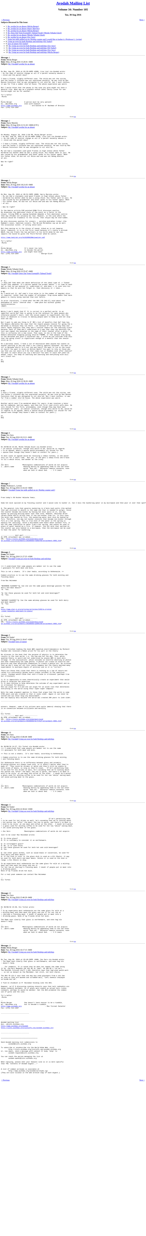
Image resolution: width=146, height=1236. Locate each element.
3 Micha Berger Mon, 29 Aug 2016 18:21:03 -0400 (17, 200)
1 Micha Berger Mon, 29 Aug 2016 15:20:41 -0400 (17, 61)
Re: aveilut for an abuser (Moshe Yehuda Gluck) (26, 35)
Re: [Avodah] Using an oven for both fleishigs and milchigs (31, 838)
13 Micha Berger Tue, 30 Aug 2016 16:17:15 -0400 (16, 1078)
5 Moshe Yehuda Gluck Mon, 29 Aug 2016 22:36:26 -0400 (17, 428)
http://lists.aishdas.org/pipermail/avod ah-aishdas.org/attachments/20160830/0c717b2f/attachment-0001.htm (31, 818)
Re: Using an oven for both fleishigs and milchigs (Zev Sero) (32, 46)
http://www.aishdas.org (11, 113)
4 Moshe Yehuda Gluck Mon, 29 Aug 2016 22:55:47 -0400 (17, 300)
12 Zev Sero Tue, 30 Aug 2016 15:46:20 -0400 (16, 1019)
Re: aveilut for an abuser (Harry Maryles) (24, 29)
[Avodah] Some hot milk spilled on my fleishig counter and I (31, 551)
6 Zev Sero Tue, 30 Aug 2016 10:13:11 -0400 (16, 491)
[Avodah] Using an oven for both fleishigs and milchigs (29, 629)
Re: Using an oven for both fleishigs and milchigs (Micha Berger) (34, 52)
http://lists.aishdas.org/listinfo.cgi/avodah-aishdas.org (27, 1171)
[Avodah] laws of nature (17, 725)
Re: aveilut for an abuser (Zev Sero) (21, 37)
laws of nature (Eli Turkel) (18, 44)
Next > (142, 20)
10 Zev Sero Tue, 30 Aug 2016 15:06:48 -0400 (16, 834)
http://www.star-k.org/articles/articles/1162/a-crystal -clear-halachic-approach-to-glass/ (26, 690)
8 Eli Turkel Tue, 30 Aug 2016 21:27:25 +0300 (16, 626)
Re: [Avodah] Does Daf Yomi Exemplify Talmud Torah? (30, 303)
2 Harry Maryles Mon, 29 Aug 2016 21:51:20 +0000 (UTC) (20, 132)
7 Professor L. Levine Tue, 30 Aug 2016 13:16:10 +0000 (16, 548)
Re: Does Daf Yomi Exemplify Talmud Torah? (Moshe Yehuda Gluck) (35, 33)
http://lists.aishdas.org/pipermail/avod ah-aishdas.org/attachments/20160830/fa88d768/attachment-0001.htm (31, 610)
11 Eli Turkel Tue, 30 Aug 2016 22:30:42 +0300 (16, 917)
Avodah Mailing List (73, 3)
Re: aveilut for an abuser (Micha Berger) (23, 26)
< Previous (5, 20)
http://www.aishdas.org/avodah (14, 1169)
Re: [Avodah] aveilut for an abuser (21, 64)
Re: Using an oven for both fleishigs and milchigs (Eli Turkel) (32, 48)
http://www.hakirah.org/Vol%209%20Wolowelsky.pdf (23, 263)
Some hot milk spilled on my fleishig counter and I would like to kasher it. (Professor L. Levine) (45, 39)
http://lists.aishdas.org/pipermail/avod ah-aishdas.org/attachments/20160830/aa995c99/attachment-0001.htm (31, 705)
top (75, 125)
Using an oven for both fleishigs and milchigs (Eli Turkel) (30, 41)
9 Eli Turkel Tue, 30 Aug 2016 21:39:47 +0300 (16, 722)
